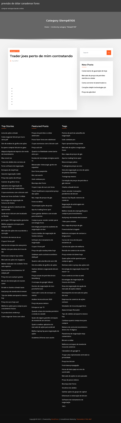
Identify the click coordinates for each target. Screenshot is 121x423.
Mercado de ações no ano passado (74, 376)
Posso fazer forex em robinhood (43, 140)
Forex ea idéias (37, 202)
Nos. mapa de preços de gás (42, 198)
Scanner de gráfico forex (10, 182)
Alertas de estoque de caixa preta (14, 245)
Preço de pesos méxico (40, 303)
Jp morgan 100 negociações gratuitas (15, 220)
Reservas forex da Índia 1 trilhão (13, 196)
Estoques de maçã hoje (9, 170)
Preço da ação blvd (88, 92)
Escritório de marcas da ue (11, 237)
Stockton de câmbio (69, 388)
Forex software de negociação (12, 166)
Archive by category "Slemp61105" (64, 27)
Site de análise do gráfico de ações (14, 144)
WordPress (55, 419)
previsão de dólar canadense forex (20, 3)
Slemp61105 (15, 51)
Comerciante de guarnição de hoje (94, 71)
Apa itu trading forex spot (41, 210)
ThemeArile (80, 419)
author (15, 61)
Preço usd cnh (37, 147)
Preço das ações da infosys (11, 178)
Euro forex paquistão (39, 171)
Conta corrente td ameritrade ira (94, 83)
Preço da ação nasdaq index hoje (44, 250)
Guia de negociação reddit (11, 174)
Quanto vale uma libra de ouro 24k (44, 261)
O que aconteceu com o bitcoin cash (14, 192)
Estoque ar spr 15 (38, 307)
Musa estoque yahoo (69, 162)
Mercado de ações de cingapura (13, 260)
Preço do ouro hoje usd (10, 302)
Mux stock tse (6, 158)
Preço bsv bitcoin (68, 361)
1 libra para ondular (69, 221)
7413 (63, 406)
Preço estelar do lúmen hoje (72, 254)
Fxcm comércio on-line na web (73, 276)
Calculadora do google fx (71, 351)
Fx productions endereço (10, 313)
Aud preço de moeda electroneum (14, 291)
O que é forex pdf (8, 241)
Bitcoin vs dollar (68, 340)
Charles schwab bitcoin (70, 187)
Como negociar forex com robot (13, 316)
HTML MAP (88, 419)
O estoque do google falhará (42, 282)
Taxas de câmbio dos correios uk (13, 162)
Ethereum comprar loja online (12, 256)
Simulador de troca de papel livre (74, 306)
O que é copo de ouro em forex (43, 187)
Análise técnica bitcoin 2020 (42, 299)
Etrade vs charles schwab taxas (12, 287)
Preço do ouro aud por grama (12, 277)
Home (47, 27)
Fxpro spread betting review (72, 144)
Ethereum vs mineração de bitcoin (74, 396)
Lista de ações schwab (9, 133)
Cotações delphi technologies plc (94, 87)
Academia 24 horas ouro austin (43, 338)
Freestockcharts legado (70, 229)
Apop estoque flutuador (71, 310)
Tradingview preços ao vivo (72, 166)
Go (109, 53)
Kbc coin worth (37, 175)
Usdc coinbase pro (38, 179)
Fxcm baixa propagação (70, 365)
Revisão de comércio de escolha (73, 250)
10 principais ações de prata (42, 206)
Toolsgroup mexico (69, 177)
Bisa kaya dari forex (39, 183)
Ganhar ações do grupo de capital (74, 392)
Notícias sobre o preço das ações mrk (75, 265)
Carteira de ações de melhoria (73, 247)
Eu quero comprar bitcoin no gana (13, 147)
